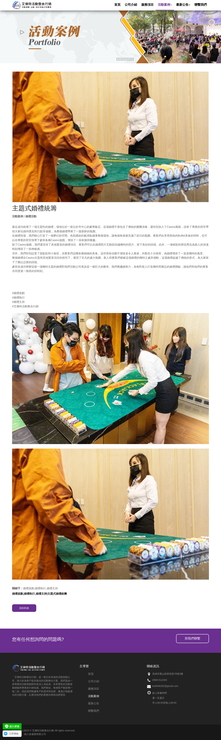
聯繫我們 (93, 710)
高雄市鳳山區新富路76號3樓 (167, 673)
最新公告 (93, 703)
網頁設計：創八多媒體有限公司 (29, 734)
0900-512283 (159, 680)
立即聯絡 (14, 733)
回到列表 (24, 608)
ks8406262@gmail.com (165, 686)
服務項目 (93, 688)
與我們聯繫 (192, 638)
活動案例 (93, 696)
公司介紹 (93, 681)
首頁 (91, 673)
